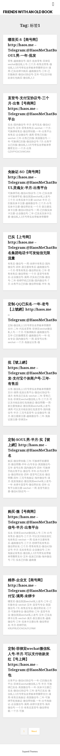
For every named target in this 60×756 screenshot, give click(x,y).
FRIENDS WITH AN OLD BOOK (27, 12)
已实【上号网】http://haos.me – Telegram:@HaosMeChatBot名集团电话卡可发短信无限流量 (33, 247)
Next (34, 731)
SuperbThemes (30, 751)
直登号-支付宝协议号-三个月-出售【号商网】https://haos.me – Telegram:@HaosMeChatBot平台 (33, 108)
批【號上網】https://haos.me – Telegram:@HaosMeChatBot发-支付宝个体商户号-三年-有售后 (33, 373)
